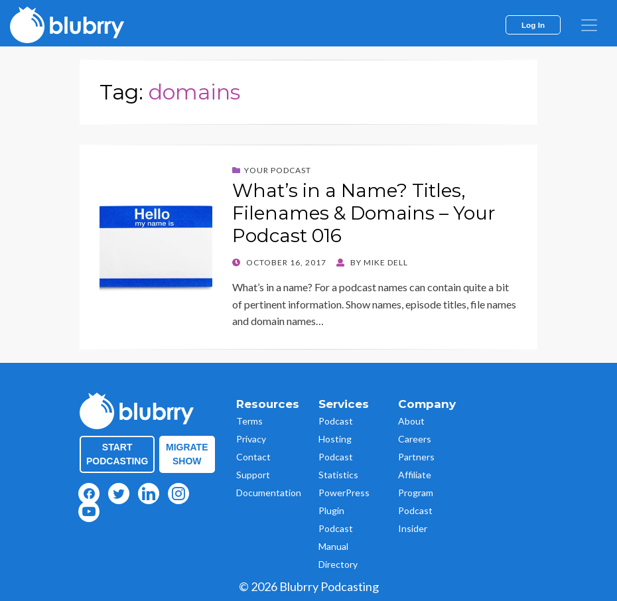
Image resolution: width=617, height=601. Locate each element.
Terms (249, 421)
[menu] (589, 25)
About (411, 421)
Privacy (251, 438)
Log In (533, 25)
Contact (253, 456)
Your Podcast (277, 170)
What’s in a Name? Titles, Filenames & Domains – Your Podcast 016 (364, 212)
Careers (414, 438)
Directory (338, 564)
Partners (416, 456)
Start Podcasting (117, 454)
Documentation (268, 492)
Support (253, 474)
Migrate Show (187, 454)
